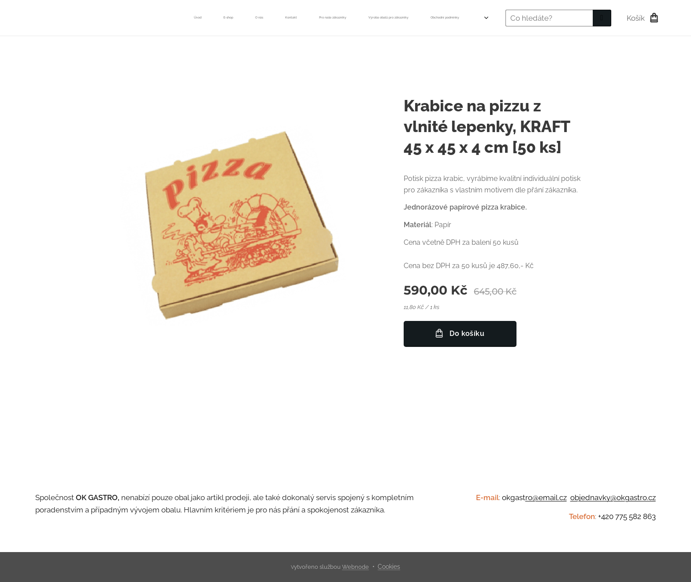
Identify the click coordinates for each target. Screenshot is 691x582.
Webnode (355, 567)
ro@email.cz (546, 497)
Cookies (389, 566)
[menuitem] (269, 18)
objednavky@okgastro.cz (613, 497)
